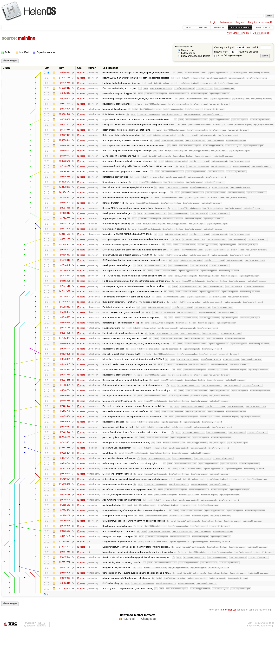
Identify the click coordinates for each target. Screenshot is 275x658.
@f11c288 (65, 406)
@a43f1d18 (64, 447)
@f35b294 (65, 452)
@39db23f (65, 525)
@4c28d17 (65, 583)
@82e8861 (65, 359)
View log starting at (230, 47)
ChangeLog (148, 618)
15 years (81, 72)
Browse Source (240, 27)
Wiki (188, 27)
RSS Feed (129, 618)
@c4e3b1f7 (64, 182)
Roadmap (219, 27)
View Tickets (263, 27)
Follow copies (187, 53)
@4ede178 (65, 494)
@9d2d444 (65, 93)
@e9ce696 (65, 499)
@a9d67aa (65, 463)
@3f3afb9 (65, 223)
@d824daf (65, 379)
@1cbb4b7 (65, 296)
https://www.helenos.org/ (260, 625)
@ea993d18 (64, 88)
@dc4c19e (65, 348)
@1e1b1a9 (65, 505)
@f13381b (65, 213)
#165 (135, 322)
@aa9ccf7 (65, 249)
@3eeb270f (64, 77)
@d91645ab (64, 234)
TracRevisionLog (227, 609)
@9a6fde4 (65, 135)
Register (240, 22)
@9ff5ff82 (64, 562)
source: (9, 38)
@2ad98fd (65, 442)
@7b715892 (64, 484)
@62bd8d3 (65, 307)
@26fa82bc (64, 546)
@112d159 (65, 515)
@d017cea (65, 208)
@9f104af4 (64, 244)
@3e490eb (65, 578)
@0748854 (65, 400)
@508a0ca (65, 202)
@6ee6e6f (65, 343)
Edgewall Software (36, 625)
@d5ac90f (65, 572)
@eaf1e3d (65, 280)
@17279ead (64, 541)
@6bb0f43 (65, 155)
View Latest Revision (238, 33)
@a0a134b (65, 103)
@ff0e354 (65, 510)
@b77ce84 (65, 108)
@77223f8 (65, 468)
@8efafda (65, 489)
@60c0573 (65, 317)
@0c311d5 (65, 531)
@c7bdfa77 (64, 291)
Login (213, 22)
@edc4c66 (65, 374)
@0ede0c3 (65, 364)
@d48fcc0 (65, 536)
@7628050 (65, 275)
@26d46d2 (65, 265)
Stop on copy (186, 50)
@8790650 (65, 426)
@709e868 (65, 432)
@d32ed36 (65, 395)
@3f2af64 (65, 327)
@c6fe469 (65, 270)
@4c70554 (65, 98)
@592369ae (64, 140)
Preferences (226, 22)
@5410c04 (65, 478)
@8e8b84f (65, 520)
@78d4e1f (65, 286)
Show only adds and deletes (194, 56)
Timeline (202, 27)
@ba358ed (65, 312)
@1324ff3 (65, 218)
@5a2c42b (65, 145)
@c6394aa (65, 473)
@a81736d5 (64, 187)
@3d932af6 (64, 161)
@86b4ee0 (65, 369)
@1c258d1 (65, 385)
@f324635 (65, 197)
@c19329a (65, 353)
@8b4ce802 (64, 114)
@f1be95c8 (64, 588)
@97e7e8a (65, 458)
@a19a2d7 (65, 411)
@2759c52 (65, 150)
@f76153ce (64, 301)
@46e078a (65, 390)
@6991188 (65, 239)
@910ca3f (65, 176)
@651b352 (65, 119)
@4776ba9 (65, 322)
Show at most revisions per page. (236, 51)
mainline (26, 38)
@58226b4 (65, 228)
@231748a (65, 333)
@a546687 (65, 557)
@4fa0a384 (64, 338)
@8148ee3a (64, 192)
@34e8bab (65, 72)
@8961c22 (65, 567)
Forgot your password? (260, 22)
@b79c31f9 (64, 437)
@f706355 (65, 82)
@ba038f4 (65, 416)
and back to (259, 47)
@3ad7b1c (65, 552)
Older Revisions (261, 33)
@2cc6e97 (65, 166)
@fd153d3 (65, 254)
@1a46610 (65, 260)
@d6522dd (65, 124)
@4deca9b (65, 171)
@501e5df (65, 421)
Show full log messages (228, 55)
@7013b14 (65, 129)
